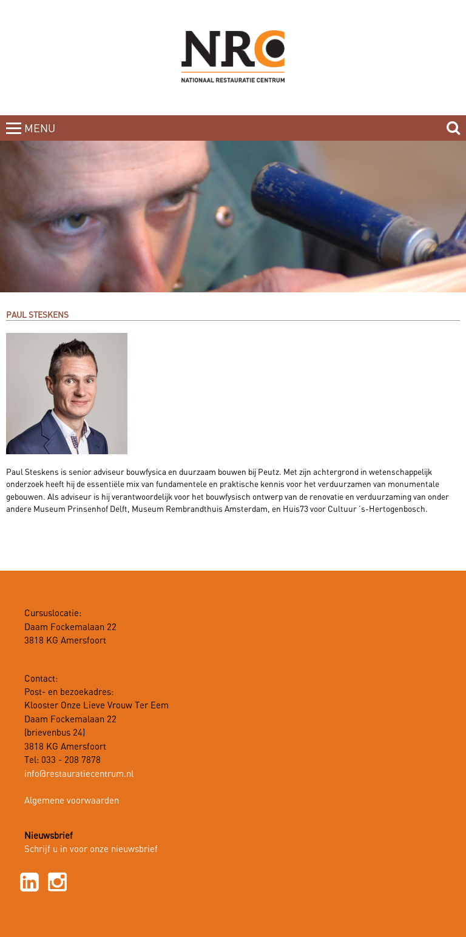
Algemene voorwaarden (71, 801)
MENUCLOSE (41, 136)
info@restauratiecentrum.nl (78, 774)
